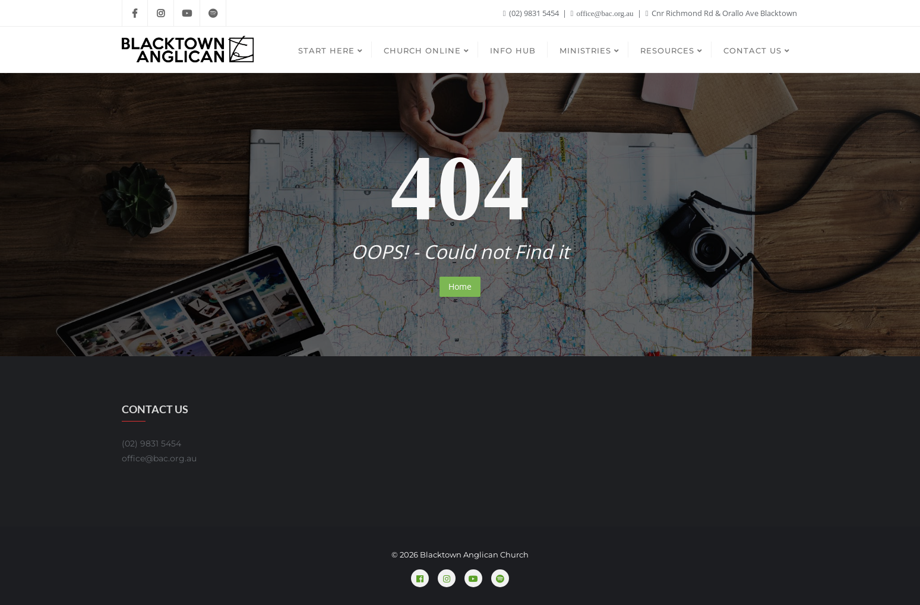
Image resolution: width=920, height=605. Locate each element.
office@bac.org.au (603, 13)
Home (460, 286)
